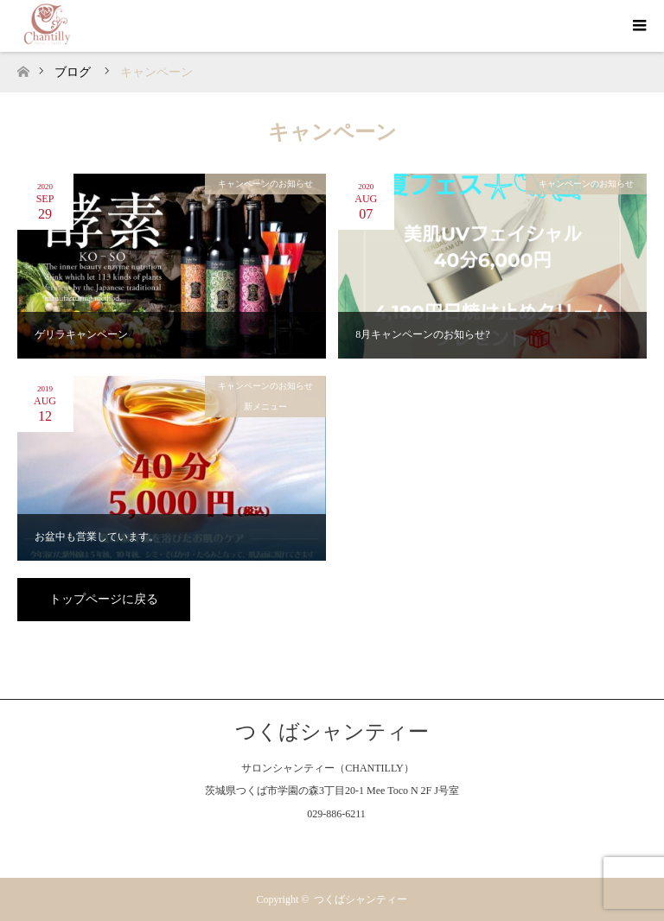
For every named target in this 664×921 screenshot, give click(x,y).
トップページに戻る (103, 599)
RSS (367, 845)
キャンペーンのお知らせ (265, 183)
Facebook (297, 845)
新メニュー (265, 406)
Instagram (332, 845)
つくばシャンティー (332, 732)
